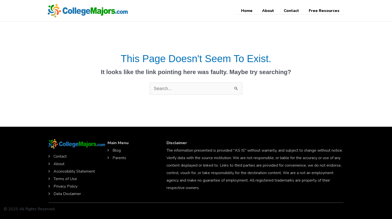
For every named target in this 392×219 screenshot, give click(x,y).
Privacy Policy (66, 186)
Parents (119, 158)
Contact (294, 10)
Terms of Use (65, 179)
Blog (116, 150)
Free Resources (325, 10)
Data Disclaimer (67, 194)
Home (252, 10)
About (272, 10)
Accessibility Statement (74, 171)
